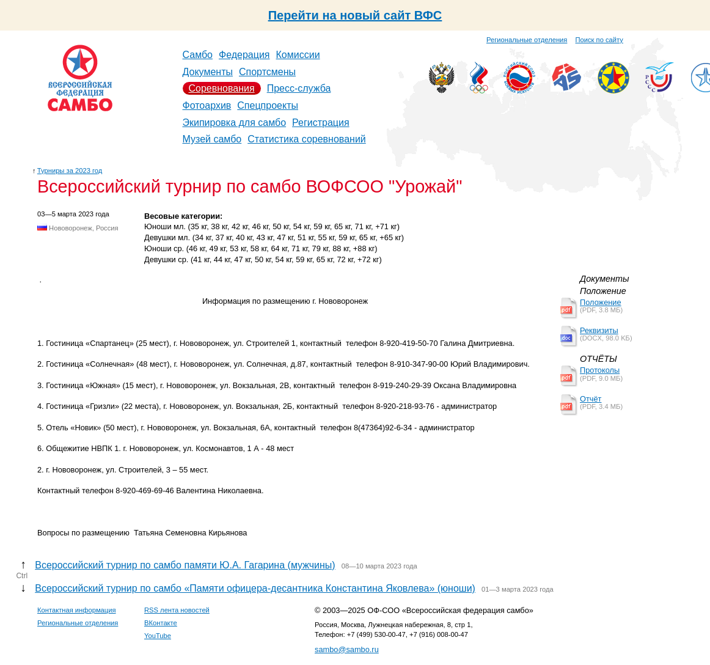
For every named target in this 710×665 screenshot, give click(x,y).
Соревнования (222, 88)
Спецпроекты (267, 105)
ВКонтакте (160, 622)
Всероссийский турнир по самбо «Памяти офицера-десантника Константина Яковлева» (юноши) (255, 588)
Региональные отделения (526, 39)
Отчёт (590, 398)
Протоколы (600, 370)
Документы (208, 72)
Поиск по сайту (599, 39)
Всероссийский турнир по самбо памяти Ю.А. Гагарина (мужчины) (185, 565)
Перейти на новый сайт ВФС (355, 15)
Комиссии (298, 55)
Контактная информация (76, 610)
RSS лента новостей (177, 610)
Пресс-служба (299, 88)
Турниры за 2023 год (70, 170)
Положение (600, 302)
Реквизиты (599, 330)
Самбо (198, 55)
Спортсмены (267, 72)
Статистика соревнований (306, 139)
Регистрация (321, 122)
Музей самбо (212, 139)
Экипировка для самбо (235, 122)
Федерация (244, 55)
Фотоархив (207, 105)
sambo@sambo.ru (347, 649)
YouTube (157, 635)
